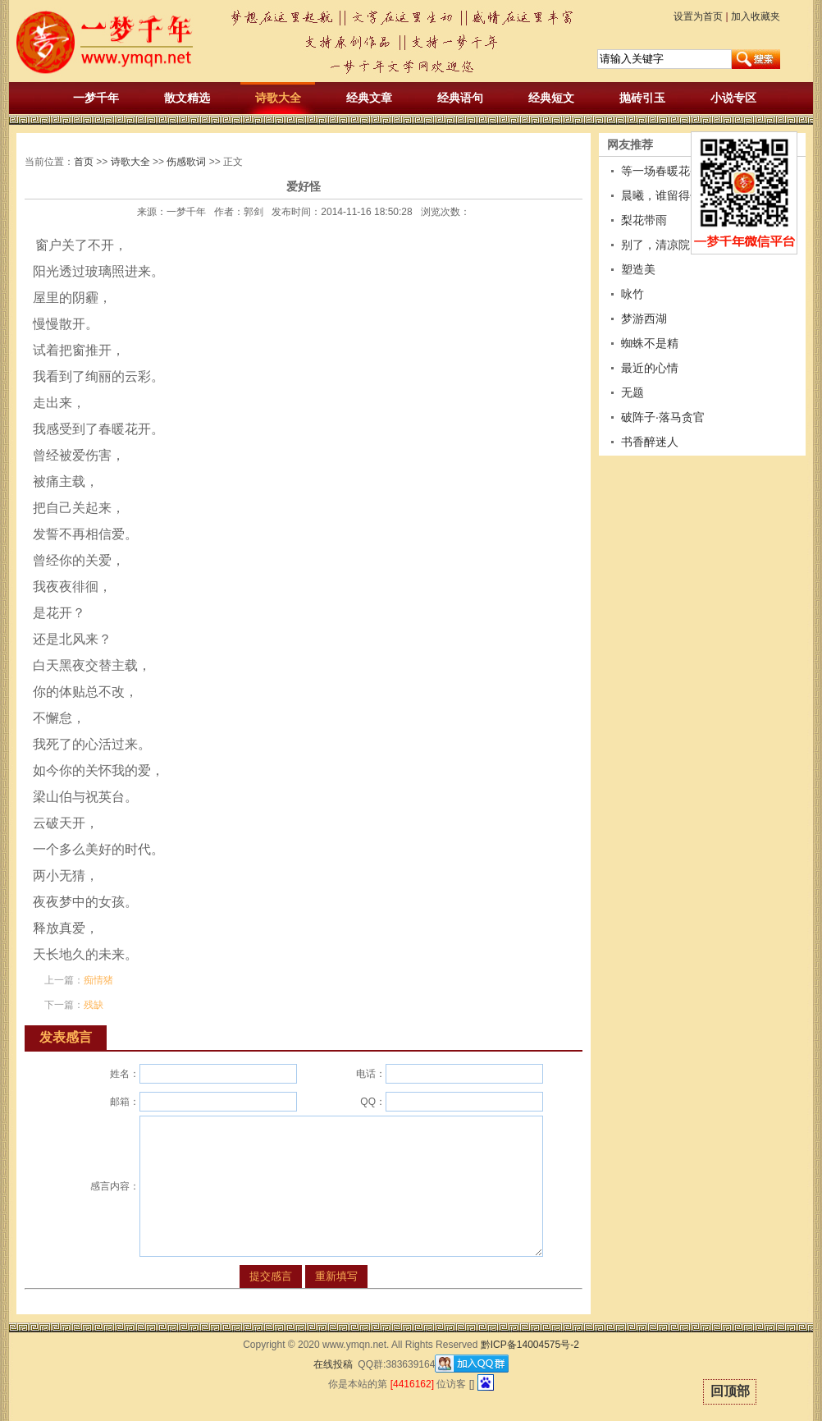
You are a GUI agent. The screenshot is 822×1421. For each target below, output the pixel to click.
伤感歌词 (186, 161)
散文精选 (187, 97)
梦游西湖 (644, 318)
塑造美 (638, 269)
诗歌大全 (278, 97)
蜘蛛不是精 (649, 343)
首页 (84, 161)
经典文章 (369, 97)
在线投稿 (333, 1364)
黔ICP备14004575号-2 (530, 1344)
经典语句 (460, 97)
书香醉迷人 (649, 441)
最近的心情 (649, 367)
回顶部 (730, 1391)
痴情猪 (98, 980)
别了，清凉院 (655, 244)
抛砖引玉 (642, 97)
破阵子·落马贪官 (663, 417)
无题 (632, 392)
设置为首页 (698, 16)
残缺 (93, 1005)
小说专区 (733, 97)
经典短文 (551, 97)
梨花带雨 (644, 220)
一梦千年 (96, 97)
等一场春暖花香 (661, 170)
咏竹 (632, 293)
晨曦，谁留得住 (661, 195)
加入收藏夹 (755, 16)
